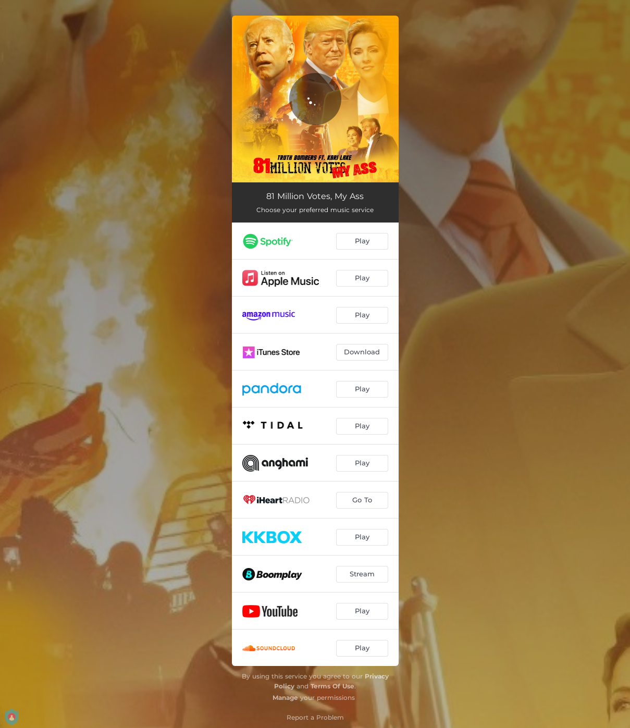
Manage (285, 697)
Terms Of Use (332, 686)
